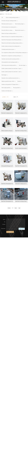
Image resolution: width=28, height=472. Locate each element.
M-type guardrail (16, 87)
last (19, 325)
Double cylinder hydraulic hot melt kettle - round (11, 71)
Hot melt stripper (22, 65)
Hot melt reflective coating (7, 30)
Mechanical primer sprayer (7, 23)
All (2, 17)
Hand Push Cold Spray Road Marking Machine (8, 169)
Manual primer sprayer (19, 30)
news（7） (16, 96)
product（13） (5, 96)
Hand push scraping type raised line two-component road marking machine (8, 113)
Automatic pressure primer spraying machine (10, 58)
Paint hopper (4, 74)
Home (3, 14)
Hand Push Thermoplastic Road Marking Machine (11, 39)
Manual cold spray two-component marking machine (12, 36)
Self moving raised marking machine (9, 65)
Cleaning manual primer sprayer (8, 49)
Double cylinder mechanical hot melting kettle (11, 46)
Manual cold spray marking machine (9, 33)
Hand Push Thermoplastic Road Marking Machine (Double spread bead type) (8, 244)
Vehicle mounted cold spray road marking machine (8, 151)
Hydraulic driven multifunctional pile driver (10, 78)
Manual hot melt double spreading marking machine (12, 43)
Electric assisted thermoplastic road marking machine (8, 206)
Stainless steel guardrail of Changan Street (10, 84)
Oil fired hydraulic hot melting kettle (9, 27)
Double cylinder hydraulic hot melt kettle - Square (11, 68)
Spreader (19, 81)
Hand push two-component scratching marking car (11, 55)
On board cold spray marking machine (9, 20)
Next (16, 325)
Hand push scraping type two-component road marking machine (8, 132)
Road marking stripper (19, 23)
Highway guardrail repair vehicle (8, 81)
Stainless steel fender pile (6, 90)
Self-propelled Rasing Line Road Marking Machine (8, 225)
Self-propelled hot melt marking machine (10, 62)
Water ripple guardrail (6, 87)
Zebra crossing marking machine (12, 17)
